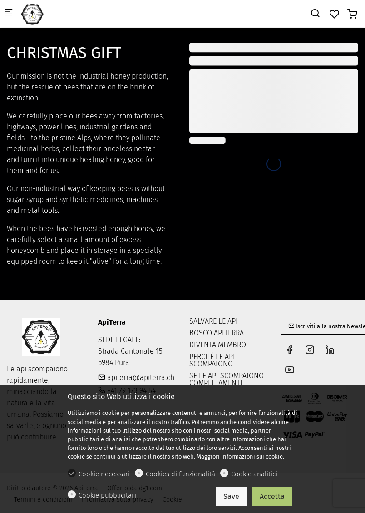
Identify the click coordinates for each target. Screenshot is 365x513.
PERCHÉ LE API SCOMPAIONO (212, 360)
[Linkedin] (330, 351)
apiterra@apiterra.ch (136, 377)
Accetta (272, 496)
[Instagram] (310, 351)
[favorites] (335, 14)
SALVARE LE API (213, 321)
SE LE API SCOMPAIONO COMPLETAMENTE (226, 379)
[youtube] (290, 371)
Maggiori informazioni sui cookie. (240, 456)
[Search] (315, 13)
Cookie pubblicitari (107, 495)
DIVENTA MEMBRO (217, 344)
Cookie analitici (254, 474)
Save (231, 496)
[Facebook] (290, 351)
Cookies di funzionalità (180, 474)
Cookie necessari (104, 474)
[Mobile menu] (9, 13)
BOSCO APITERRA (216, 333)
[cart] (352, 14)
